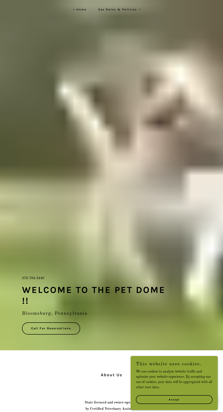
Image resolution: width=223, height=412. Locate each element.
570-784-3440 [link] (33, 278)
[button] (118, 9)
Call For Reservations (51, 328)
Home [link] (81, 9)
